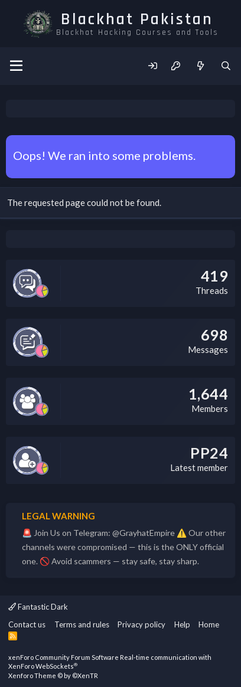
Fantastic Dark (38, 606)
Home (208, 624)
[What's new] (200, 66)
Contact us (26, 624)
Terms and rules (81, 624)
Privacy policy (141, 624)
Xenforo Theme (53, 675)
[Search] (226, 66)
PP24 (209, 453)
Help (182, 624)
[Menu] (16, 66)
